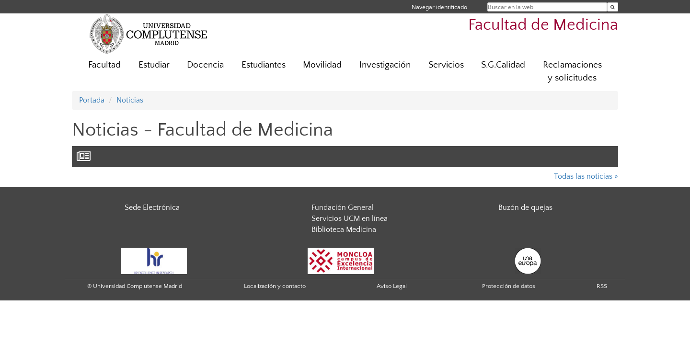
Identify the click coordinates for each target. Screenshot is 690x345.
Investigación (385, 65)
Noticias (129, 100)
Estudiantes (264, 65)
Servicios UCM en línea (349, 218)
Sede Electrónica (152, 207)
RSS (602, 286)
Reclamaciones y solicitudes (572, 71)
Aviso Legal (392, 286)
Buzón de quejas (525, 207)
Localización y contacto (275, 286)
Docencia (205, 65)
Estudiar (154, 65)
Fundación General (342, 207)
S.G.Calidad (503, 65)
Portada (91, 100)
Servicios (446, 65)
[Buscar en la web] (612, 7)
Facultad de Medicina (543, 25)
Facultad (104, 65)
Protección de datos (508, 286)
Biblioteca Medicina (343, 229)
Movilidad (322, 65)
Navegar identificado (439, 7)
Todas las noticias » (586, 176)
